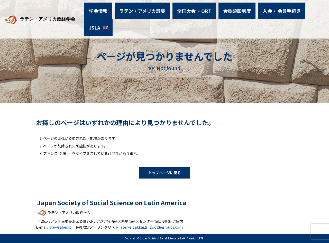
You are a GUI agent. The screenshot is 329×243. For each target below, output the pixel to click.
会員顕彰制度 (229, 9)
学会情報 (105, 9)
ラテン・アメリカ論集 (145, 9)
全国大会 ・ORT (191, 9)
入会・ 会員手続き (270, 9)
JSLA (302, 9)
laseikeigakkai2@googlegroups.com (151, 227)
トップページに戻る (164, 172)
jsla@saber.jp (59, 227)
